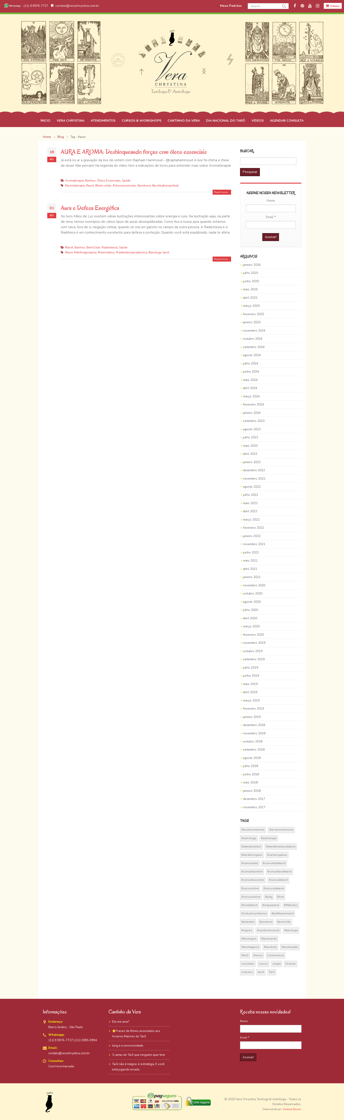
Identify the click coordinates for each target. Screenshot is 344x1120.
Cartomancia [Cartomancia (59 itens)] (275, 955)
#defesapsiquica (85, 252)
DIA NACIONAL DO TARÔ (225, 120)
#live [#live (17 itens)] (280, 897)
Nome (271, 200)
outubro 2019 (252, 651)
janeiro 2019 (252, 717)
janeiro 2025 (252, 322)
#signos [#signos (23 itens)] (246, 930)
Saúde (126, 180)
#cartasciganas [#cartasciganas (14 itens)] (277, 855)
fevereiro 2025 (253, 314)
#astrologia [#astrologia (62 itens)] (269, 838)
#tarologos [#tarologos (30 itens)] (248, 939)
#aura (90, 185)
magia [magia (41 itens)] (277, 964)
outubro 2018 (252, 741)
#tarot (69, 247)
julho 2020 (250, 610)
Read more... (222, 192)
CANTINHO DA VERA (184, 120)
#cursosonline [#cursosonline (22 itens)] (250, 897)
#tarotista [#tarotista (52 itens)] (270, 947)
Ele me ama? (120, 1022)
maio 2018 (250, 782)
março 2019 (251, 700)
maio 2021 (250, 560)
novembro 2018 (254, 733)
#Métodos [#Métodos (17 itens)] (291, 905)
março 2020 (251, 626)
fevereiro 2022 (253, 528)
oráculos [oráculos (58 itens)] (247, 972)
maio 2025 (250, 289)
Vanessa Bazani (292, 1109)
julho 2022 (250, 495)
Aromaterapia (74, 180)
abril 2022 (250, 511)
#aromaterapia (75, 185)
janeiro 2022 (252, 536)
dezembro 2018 (254, 725)
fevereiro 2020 (253, 635)
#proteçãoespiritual (165, 185)
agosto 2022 (252, 487)
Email (271, 217)
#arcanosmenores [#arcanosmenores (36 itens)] (281, 830)
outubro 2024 (252, 339)
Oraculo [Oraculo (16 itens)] (290, 964)
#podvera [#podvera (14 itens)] (265, 922)
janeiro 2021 (252, 577)
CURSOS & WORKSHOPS (141, 120)
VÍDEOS (258, 120)
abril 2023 (250, 454)
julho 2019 (250, 667)
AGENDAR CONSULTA (287, 120)
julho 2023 (250, 437)
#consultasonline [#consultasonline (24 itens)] (252, 880)
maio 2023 (250, 446)
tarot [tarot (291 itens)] (261, 972)
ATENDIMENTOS (103, 120)
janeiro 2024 (252, 413)
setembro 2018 (254, 749)
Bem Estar (93, 247)
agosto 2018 (252, 758)
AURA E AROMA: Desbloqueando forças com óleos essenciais (134, 151)
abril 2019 (250, 692)
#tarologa (155, 252)
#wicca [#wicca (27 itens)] (258, 955)
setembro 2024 (254, 347)
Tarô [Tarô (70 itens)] (272, 972)
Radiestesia (110, 247)
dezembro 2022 (254, 470)
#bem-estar (103, 185)
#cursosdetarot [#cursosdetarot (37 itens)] (273, 888)
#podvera (144, 185)
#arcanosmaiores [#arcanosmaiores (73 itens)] (253, 830)
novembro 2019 (254, 643)
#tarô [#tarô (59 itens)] (245, 955)
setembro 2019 (254, 659)
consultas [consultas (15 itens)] (247, 964)
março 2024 (251, 396)
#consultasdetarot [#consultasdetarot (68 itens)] (279, 872)
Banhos (90, 180)
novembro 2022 (254, 478)
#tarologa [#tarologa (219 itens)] (291, 930)
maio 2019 (250, 684)
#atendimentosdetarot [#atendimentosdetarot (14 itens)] (280, 847)
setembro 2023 (254, 421)
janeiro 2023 (252, 462)
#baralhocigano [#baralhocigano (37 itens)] (251, 855)
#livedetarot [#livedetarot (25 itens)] (249, 905)
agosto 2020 (252, 602)
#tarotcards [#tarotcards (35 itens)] (269, 939)
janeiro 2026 (252, 265)
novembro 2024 (254, 330)
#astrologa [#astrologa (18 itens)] (248, 838)
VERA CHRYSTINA (70, 120)
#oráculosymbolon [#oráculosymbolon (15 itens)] (254, 913)
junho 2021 (251, 552)
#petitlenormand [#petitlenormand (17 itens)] (283, 913)
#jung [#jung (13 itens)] (268, 897)
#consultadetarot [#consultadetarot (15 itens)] (274, 863)
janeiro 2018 (252, 791)
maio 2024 (250, 380)
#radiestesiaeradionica (131, 252)
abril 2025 (250, 298)
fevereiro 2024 (253, 404)
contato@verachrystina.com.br (75, 6)
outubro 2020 (252, 593)
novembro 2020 (254, 585)
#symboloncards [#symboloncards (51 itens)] (268, 930)
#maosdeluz (106, 252)
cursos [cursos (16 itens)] (263, 964)
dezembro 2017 (254, 799)
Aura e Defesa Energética (90, 207)
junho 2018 (251, 774)
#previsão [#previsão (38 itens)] (284, 922)
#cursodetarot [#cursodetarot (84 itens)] (278, 880)
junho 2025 (251, 281)
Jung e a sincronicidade (127, 1045)
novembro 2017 (254, 807)
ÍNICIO (45, 120)
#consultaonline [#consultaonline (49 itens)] (252, 872)
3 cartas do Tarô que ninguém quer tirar (138, 1055)
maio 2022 (250, 503)
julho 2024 (250, 363)
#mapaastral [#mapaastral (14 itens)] (270, 905)
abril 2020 (250, 618)
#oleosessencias (124, 185)
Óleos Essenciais (109, 180)
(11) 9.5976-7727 (25, 6)
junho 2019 (251, 676)
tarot (166, 252)
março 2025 (251, 306)
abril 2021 (250, 569)
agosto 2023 (252, 429)
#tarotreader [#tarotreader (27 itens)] (289, 947)
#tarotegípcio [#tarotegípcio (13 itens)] (250, 947)
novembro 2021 (254, 544)
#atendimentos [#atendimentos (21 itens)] (251, 847)
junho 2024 (251, 371)
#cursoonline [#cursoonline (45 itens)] (250, 888)
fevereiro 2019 (253, 708)
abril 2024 (250, 388)
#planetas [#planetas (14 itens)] (248, 922)
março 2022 (251, 519)
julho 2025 (250, 273)
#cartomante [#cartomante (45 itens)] (249, 863)
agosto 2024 (252, 355)
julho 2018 (250, 766)
